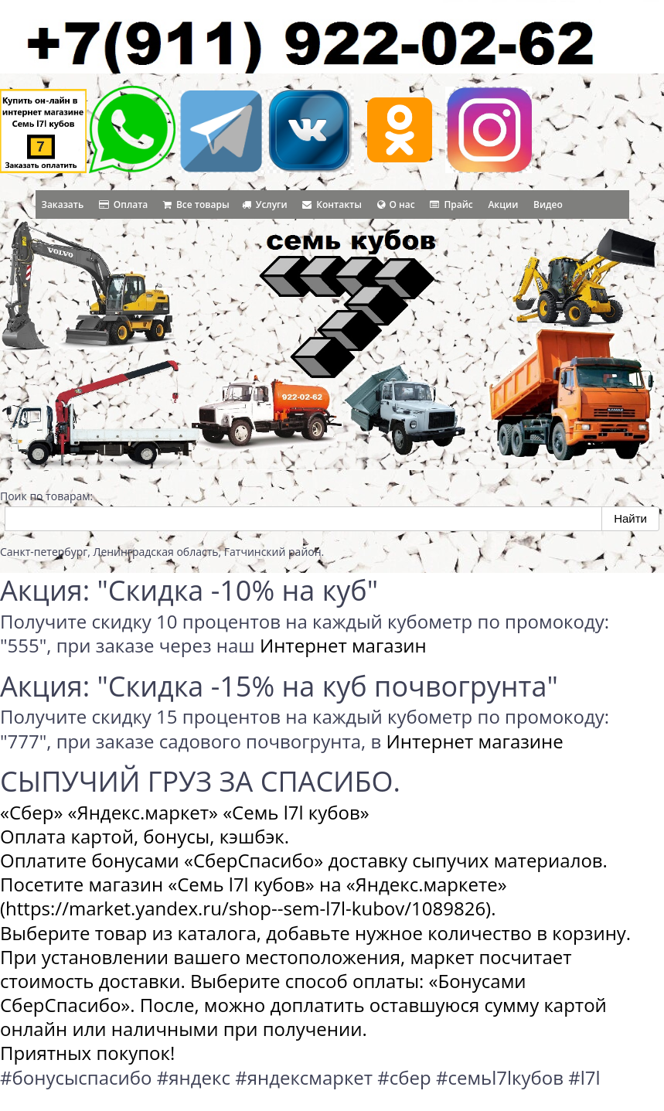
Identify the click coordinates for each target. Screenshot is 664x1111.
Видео (548, 204)
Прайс (451, 204)
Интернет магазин (343, 645)
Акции (503, 204)
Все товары (196, 204)
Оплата (123, 204)
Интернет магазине (475, 741)
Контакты (332, 204)
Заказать (63, 204)
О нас (396, 204)
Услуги (265, 204)
